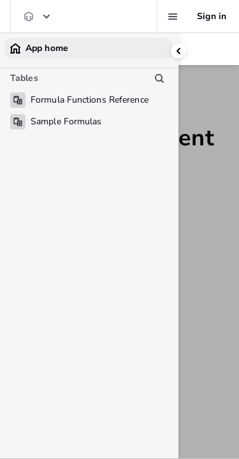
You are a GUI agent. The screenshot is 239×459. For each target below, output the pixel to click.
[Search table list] (159, 78)
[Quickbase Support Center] (36, 16)
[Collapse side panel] (178, 51)
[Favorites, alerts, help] (173, 16)
